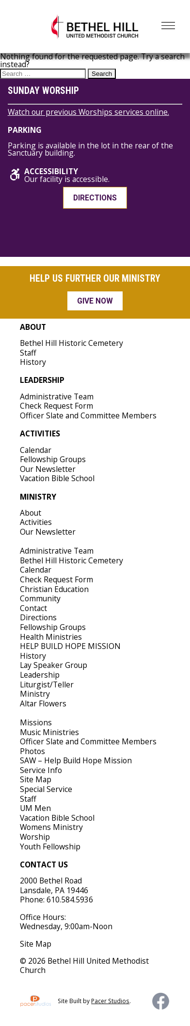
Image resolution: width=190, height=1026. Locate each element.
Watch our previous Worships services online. (88, 112)
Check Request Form (56, 405)
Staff (28, 352)
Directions (95, 197)
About (30, 512)
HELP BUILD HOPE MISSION (70, 646)
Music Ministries (49, 732)
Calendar (35, 450)
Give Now (95, 301)
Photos (32, 751)
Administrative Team (57, 396)
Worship (35, 836)
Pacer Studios (110, 1001)
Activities (36, 522)
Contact (33, 608)
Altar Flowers (43, 703)
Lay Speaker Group (53, 665)
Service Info (41, 770)
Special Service (46, 789)
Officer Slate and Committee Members (88, 415)
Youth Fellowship (50, 846)
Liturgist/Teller (47, 684)
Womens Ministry (51, 827)
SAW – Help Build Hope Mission (76, 760)
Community (40, 598)
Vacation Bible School (57, 478)
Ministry (35, 693)
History (33, 362)
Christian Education (54, 589)
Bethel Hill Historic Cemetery (71, 343)
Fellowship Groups (53, 459)
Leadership (40, 674)
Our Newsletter (48, 469)
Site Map (35, 779)
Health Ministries (51, 636)
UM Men (35, 808)
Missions (36, 722)
